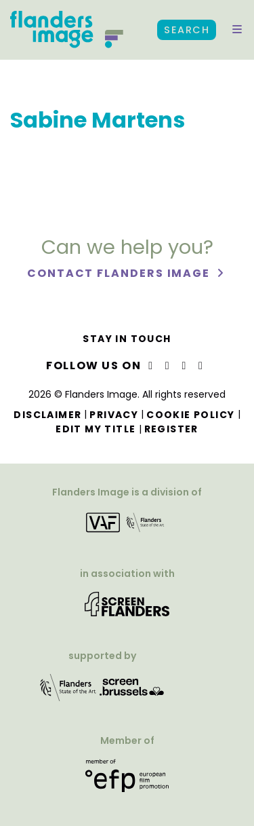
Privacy (113, 414)
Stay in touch (127, 338)
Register (171, 429)
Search (186, 30)
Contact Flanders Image (120, 273)
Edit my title (95, 429)
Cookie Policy (190, 414)
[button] (237, 30)
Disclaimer (47, 414)
